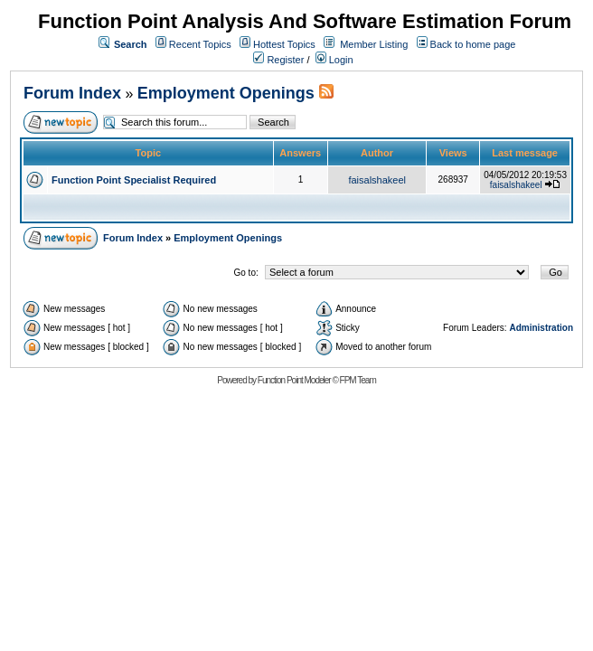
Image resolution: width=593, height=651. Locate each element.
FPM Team (358, 380)
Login (334, 59)
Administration (541, 328)
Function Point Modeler (294, 380)
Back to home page (473, 44)
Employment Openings (228, 93)
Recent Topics (200, 44)
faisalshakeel (377, 180)
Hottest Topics (284, 44)
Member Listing (374, 44)
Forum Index (72, 93)
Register (278, 59)
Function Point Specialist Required (134, 180)
